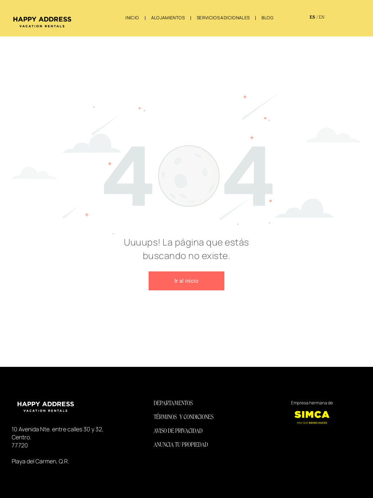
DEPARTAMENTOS (173, 403)
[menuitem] (132, 18)
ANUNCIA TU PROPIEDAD (181, 444)
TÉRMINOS (165, 416)
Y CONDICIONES (196, 416)
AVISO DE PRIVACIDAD (178, 430)
